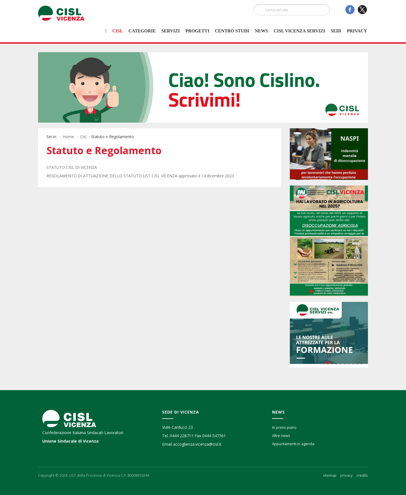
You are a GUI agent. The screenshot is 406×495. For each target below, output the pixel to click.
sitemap (330, 475)
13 (361, 291)
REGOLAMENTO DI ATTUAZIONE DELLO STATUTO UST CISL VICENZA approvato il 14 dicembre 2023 (140, 175)
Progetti (197, 30)
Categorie (142, 30)
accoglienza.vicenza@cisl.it (197, 444)
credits (362, 475)
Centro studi (232, 30)
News (261, 30)
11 (353, 291)
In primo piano (284, 427)
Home (68, 136)
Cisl (117, 30)
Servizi (170, 30)
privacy (346, 475)
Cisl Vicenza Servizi (299, 30)
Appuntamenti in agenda (293, 443)
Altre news (281, 435)
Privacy (357, 30)
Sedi (336, 30)
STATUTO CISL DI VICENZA (72, 167)
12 (357, 291)
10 (348, 291)
